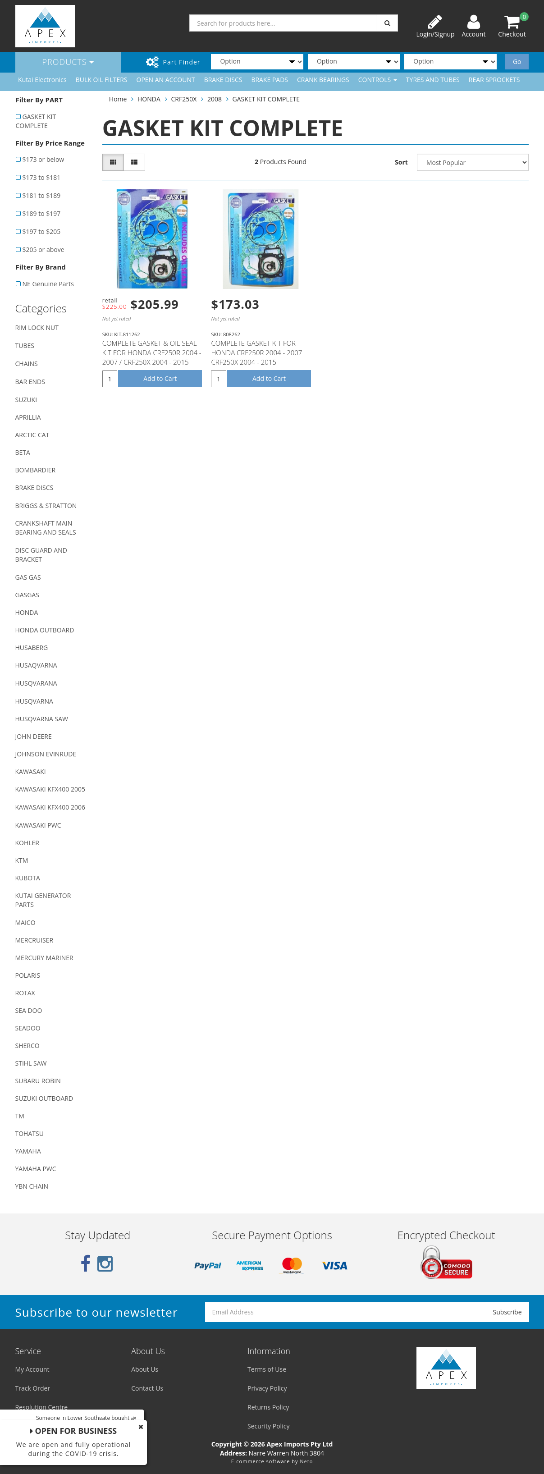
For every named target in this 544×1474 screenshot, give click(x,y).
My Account (32, 1369)
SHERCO (27, 1045)
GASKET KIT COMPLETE (36, 121)
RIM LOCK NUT (37, 327)
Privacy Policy (267, 1388)
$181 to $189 (42, 195)
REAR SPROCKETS (494, 79)
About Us (144, 1369)
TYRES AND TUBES (433, 79)
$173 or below (43, 159)
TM (19, 1116)
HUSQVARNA (34, 701)
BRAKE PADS (269, 79)
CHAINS (26, 363)
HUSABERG (31, 647)
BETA (22, 452)
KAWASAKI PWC (38, 825)
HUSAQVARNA (36, 665)
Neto (306, 1461)
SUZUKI (26, 399)
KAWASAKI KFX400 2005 (50, 789)
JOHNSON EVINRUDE (46, 754)
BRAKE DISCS (223, 79)
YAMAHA (28, 1151)
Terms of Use (266, 1369)
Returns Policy (268, 1407)
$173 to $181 (42, 177)
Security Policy (268, 1426)
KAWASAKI (30, 771)
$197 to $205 (42, 231)
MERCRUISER (34, 940)
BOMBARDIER (35, 470)
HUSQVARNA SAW (41, 718)
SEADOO (28, 1028)
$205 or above (43, 249)
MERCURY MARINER (44, 957)
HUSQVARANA (36, 683)
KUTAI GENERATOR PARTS (43, 900)
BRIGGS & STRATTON (46, 505)
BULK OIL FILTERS (102, 79)
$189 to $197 (42, 213)
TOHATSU (29, 1133)
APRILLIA (28, 417)
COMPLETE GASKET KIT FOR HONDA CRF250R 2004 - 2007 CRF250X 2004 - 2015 (256, 352)
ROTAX (25, 993)
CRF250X (184, 99)
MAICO (25, 922)
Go (517, 61)
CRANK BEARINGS (323, 79)
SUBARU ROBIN (38, 1080)
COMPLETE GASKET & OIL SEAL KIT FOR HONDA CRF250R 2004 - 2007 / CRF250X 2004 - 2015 (151, 352)
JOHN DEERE (33, 736)
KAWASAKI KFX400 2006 (50, 807)
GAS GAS (28, 577)
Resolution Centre (41, 1407)
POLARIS (28, 975)
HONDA (26, 612)
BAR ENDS (30, 381)
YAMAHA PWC (35, 1168)
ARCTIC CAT (32, 434)
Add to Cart (160, 378)
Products (68, 61)
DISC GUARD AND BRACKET (41, 554)
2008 (214, 99)
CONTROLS (377, 79)
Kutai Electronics (42, 79)
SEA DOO (28, 1010)
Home (118, 99)
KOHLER (27, 842)
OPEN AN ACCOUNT (166, 79)
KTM (21, 860)
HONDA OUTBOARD (44, 630)
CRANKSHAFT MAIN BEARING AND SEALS (45, 527)
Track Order (32, 1388)
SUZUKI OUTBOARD (44, 1098)
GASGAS (27, 595)
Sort (401, 162)
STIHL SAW (31, 1063)
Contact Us (147, 1388)
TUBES (24, 345)
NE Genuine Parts (48, 283)
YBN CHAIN (32, 1186)
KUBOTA (27, 878)
